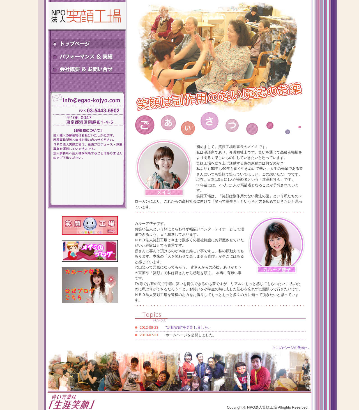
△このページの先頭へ (290, 348)
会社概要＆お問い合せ (87, 68)
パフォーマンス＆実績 (87, 56)
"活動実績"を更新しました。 (188, 327)
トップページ (87, 43)
